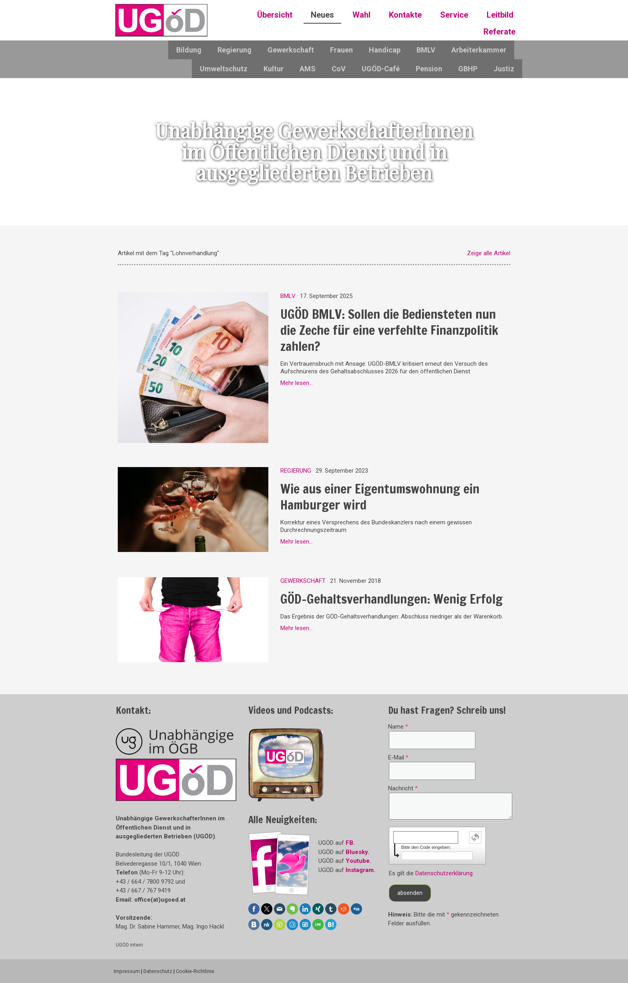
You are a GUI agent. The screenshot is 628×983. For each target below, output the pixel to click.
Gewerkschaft (291, 50)
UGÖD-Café (381, 68)
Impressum (127, 971)
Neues (322, 15)
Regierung (234, 50)
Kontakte (405, 15)
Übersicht (274, 15)
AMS (308, 68)
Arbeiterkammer (478, 50)
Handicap (385, 50)
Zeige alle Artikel (488, 253)
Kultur (274, 68)
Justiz (503, 68)
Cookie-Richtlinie (195, 971)
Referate (499, 31)
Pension (429, 68)
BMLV (426, 50)
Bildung (188, 50)
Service (454, 15)
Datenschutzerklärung (444, 873)
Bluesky (357, 852)
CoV (339, 68)
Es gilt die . (431, 873)
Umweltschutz (224, 68)
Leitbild (500, 15)
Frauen (341, 50)
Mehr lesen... (296, 383)
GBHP (467, 68)
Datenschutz (157, 971)
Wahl (361, 15)
